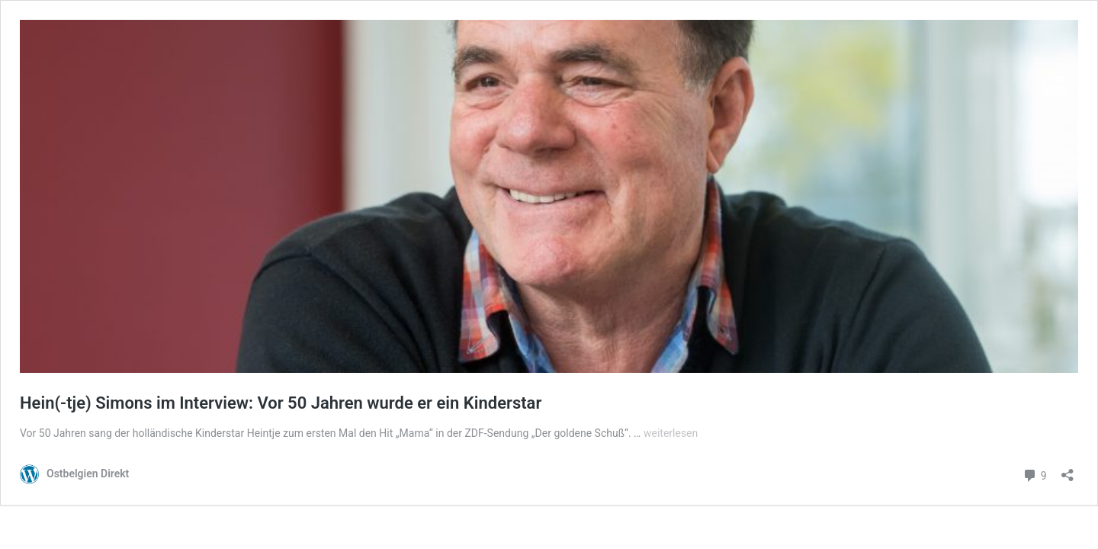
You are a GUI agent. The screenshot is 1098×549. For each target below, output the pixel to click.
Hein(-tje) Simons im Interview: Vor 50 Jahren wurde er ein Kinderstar (280, 403)
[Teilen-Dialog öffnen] (1067, 470)
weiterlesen (671, 433)
